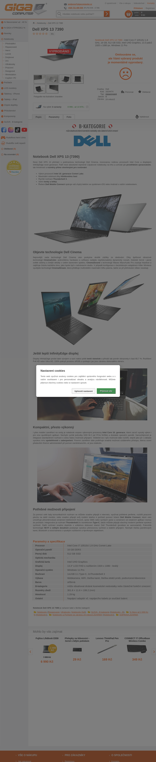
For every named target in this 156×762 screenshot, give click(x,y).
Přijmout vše (106, 391)
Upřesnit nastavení (83, 391)
